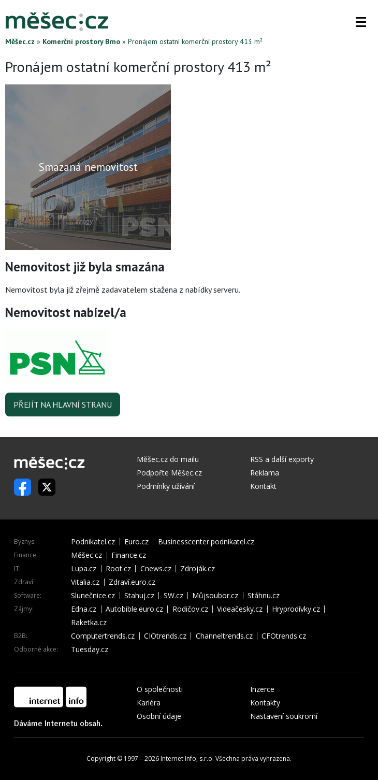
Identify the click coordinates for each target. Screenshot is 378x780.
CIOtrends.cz (165, 636)
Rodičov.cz (190, 609)
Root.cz (118, 568)
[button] (361, 21)
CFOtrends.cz (283, 636)
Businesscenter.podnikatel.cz (206, 541)
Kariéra (149, 702)
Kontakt (263, 486)
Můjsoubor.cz (215, 595)
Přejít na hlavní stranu (62, 404)
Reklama (264, 473)
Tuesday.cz (89, 649)
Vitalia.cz (85, 582)
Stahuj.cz (139, 595)
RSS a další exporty (282, 459)
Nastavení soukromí (283, 716)
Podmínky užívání (166, 486)
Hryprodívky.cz (296, 609)
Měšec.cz (20, 41)
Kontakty (265, 702)
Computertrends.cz (103, 636)
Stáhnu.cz (264, 595)
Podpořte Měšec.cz (169, 473)
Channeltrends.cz (224, 636)
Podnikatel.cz (93, 541)
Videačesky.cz (240, 609)
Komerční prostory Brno (81, 41)
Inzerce (262, 689)
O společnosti (160, 689)
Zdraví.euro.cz (132, 582)
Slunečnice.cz (93, 595)
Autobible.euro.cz (134, 609)
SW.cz (173, 595)
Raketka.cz (89, 622)
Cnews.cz (155, 568)
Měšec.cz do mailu (168, 459)
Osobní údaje (159, 716)
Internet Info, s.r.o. (187, 758)
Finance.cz (128, 555)
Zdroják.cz (197, 568)
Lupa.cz (83, 568)
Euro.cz (136, 541)
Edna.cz (83, 609)
